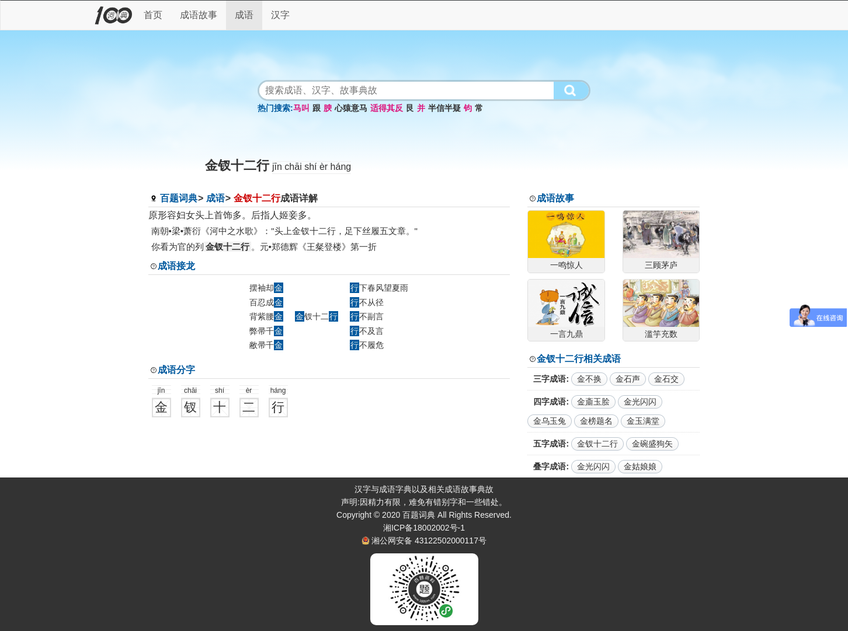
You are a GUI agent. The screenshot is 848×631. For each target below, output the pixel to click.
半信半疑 (444, 108)
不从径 (367, 302)
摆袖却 (266, 288)
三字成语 (549, 379)
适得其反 (386, 108)
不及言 (367, 331)
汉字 (280, 15)
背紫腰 (266, 316)
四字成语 (549, 401)
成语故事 (198, 15)
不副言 (367, 316)
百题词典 (178, 198)
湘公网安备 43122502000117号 (428, 540)
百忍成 (266, 302)
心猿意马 (351, 108)
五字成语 (549, 443)
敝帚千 (266, 345)
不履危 (367, 345)
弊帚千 (266, 331)
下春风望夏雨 (379, 288)
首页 (153, 15)
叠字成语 (549, 466)
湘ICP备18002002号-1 (424, 527)
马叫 (301, 108)
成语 (244, 15)
